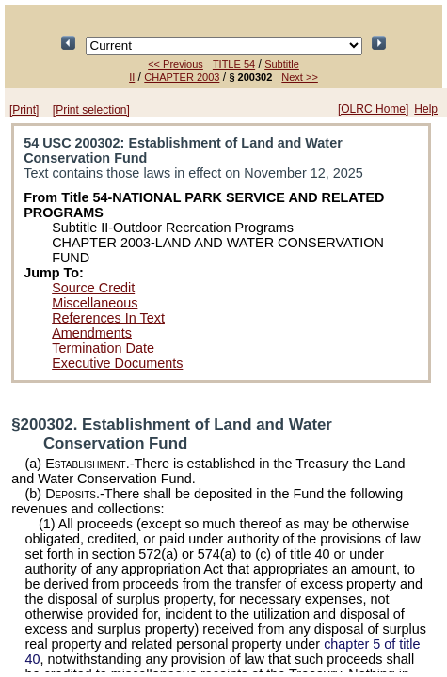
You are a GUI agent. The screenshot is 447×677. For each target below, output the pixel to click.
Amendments (92, 332)
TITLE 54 (234, 64)
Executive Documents (117, 362)
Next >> (299, 77)
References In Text (108, 317)
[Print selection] (91, 110)
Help (426, 109)
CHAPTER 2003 (181, 77)
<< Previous (175, 64)
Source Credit (93, 287)
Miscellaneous (94, 302)
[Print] (24, 110)
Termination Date (103, 347)
